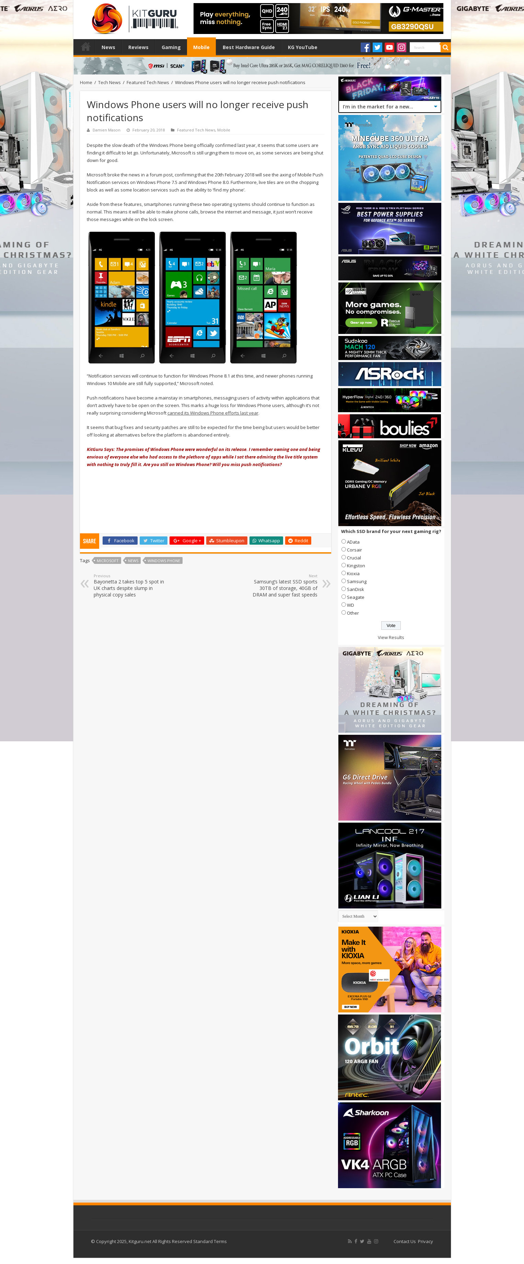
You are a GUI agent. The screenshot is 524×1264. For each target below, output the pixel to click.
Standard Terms (210, 1241)
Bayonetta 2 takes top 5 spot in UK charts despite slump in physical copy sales (129, 585)
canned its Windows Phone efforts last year (212, 413)
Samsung (356, 581)
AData (353, 542)
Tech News (109, 82)
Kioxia (353, 573)
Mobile (201, 47)
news (133, 560)
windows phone (164, 560)
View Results (391, 637)
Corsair (354, 550)
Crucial (354, 558)
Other (353, 613)
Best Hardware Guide (249, 47)
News (108, 47)
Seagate (355, 597)
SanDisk (355, 589)
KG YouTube (302, 47)
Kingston (356, 566)
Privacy (425, 1241)
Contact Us (405, 1241)
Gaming (171, 47)
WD (350, 605)
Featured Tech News (148, 82)
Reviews (138, 47)
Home (86, 46)
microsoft (108, 560)
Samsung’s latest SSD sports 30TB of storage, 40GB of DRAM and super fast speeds (282, 585)
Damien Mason (106, 129)
